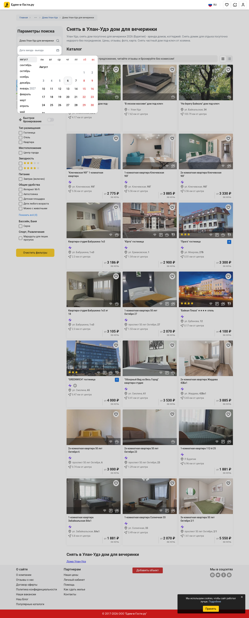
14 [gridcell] (75, 88)
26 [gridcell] (59, 105)
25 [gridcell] (51, 105)
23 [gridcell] (92, 97)
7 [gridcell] (76, 80)
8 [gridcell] (84, 80)
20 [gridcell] (67, 97)
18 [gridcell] (51, 97)
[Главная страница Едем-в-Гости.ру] (19, 5)
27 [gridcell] (67, 105)
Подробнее (215, 601)
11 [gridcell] (51, 88)
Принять (210, 608)
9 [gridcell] (92, 80)
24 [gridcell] (43, 105)
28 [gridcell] (75, 105)
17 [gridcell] (43, 97)
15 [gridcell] (84, 88)
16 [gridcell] (92, 88)
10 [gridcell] (43, 88)
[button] (226, 4)
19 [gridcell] (59, 97)
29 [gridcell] (84, 105)
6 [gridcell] (68, 80)
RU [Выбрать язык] (212, 5)
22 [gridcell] (84, 97)
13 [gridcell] (67, 88)
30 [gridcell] (92, 105)
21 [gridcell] (75, 97)
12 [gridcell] (59, 88)
